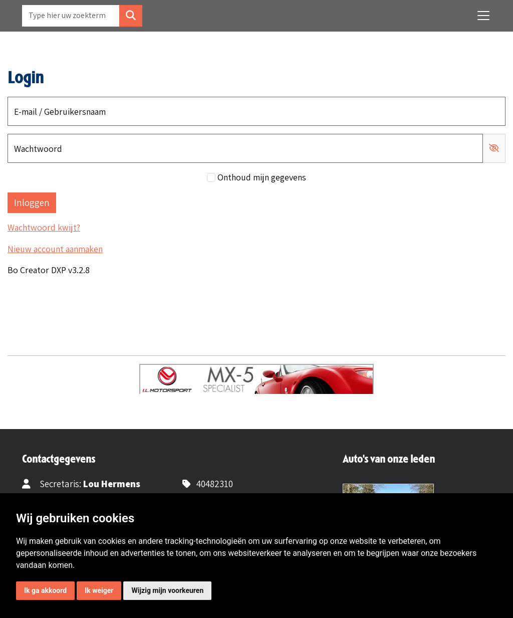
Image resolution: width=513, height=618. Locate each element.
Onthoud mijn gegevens (261, 177)
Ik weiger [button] (99, 590)
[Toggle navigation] (483, 15)
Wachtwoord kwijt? (44, 227)
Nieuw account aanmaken (55, 249)
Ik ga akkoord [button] (45, 590)
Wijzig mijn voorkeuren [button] (167, 590)
